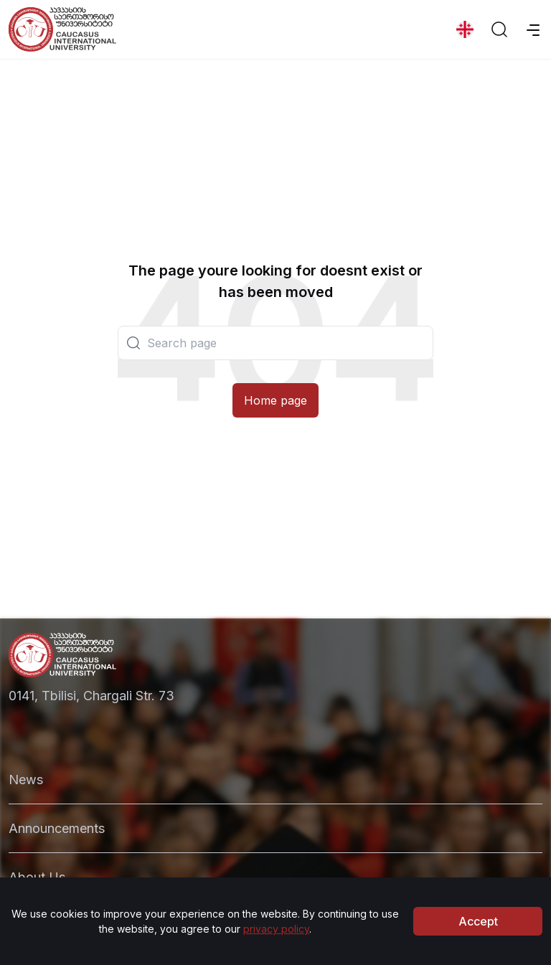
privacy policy (276, 933)
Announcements (57, 828)
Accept (478, 925)
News (26, 779)
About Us (37, 877)
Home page (275, 400)
